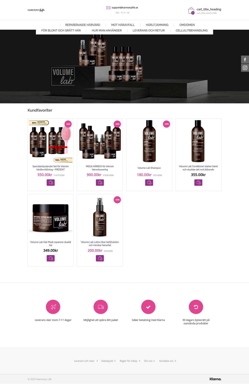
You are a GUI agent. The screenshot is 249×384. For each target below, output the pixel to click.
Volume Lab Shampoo (149, 168)
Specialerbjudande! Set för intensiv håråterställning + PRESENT (51, 168)
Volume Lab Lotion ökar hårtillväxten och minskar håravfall (100, 244)
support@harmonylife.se (125, 7)
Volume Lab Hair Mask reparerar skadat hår (50, 244)
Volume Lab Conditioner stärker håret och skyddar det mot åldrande (198, 168)
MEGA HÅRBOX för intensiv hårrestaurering (100, 168)
